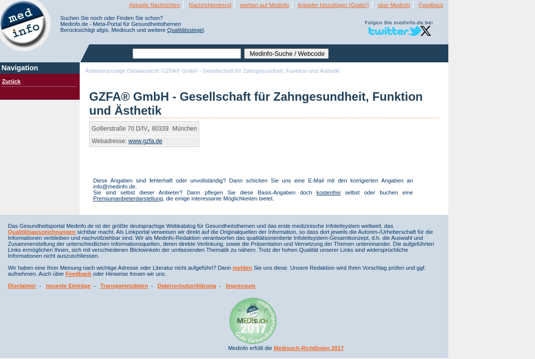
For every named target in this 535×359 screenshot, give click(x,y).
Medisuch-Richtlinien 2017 (308, 348)
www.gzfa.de (145, 141)
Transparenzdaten (124, 286)
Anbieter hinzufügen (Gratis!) (333, 5)
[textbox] (187, 53)
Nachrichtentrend (210, 5)
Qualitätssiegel (185, 30)
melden (242, 268)
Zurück (11, 81)
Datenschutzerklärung (186, 286)
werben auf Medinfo (264, 5)
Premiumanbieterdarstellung (128, 198)
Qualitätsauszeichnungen (42, 232)
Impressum (241, 286)
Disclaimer (22, 286)
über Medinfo (394, 5)
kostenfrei (328, 192)
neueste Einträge (68, 286)
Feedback (431, 5)
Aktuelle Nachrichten (154, 5)
